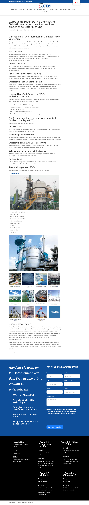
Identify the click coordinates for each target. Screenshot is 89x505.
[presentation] (59, 420)
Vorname (49, 373)
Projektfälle (41, 9)
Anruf (40, 479)
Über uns (22, 9)
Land (65, 388)
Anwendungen (53, 9)
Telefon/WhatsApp (69, 381)
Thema (48, 388)
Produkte (30, 9)
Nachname (67, 373)
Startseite (14, 9)
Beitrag (33, 30)
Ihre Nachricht (50, 397)
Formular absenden (54, 427)
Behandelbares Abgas (67, 9)
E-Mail (48, 381)
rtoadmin (14, 30)
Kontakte (44, 12)
